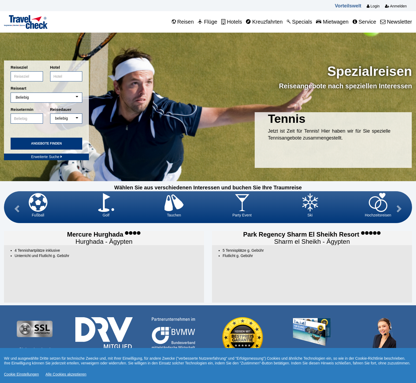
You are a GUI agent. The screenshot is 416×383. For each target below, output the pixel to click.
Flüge (207, 22)
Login (373, 6)
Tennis (287, 118)
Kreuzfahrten (264, 22)
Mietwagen (332, 22)
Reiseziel (19, 67)
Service (364, 22)
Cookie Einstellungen (21, 374)
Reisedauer (61, 109)
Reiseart (18, 88)
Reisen (183, 22)
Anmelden (396, 6)
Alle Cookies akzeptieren (66, 374)
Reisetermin (22, 109)
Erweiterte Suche (46, 157)
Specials (299, 22)
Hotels (231, 22)
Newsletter (396, 22)
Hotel (55, 67)
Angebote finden (46, 143)
